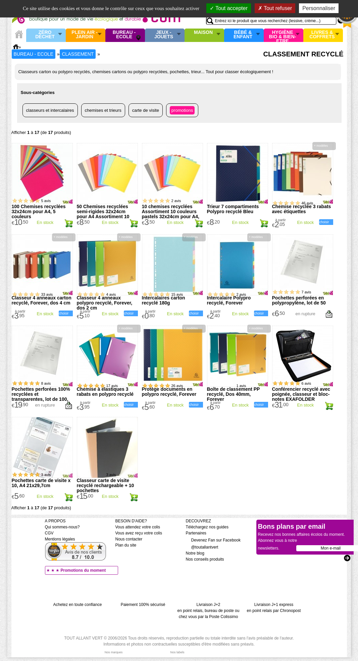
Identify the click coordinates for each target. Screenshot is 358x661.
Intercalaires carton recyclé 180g (163, 300)
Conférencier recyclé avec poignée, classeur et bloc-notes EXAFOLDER (301, 394)
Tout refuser (275, 8)
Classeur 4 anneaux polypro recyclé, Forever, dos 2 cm (105, 303)
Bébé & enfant (243, 34)
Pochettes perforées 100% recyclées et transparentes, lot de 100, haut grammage (41, 396)
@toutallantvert (202, 547)
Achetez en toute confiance (77, 604)
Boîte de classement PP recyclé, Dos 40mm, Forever (233, 394)
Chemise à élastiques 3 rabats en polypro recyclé (105, 391)
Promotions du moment (83, 570)
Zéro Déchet (45, 34)
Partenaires (196, 533)
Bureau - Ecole (124, 34)
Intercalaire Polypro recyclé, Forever (229, 300)
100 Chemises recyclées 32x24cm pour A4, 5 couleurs (39, 211)
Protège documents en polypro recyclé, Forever (169, 391)
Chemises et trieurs (103, 110)
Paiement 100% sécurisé (143, 604)
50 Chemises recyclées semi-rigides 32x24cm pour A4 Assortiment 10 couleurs (103, 214)
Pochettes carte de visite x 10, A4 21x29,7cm (41, 483)
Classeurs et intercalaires (50, 110)
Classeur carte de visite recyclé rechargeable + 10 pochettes (105, 485)
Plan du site (126, 545)
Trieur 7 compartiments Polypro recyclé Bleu (233, 209)
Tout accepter (229, 8)
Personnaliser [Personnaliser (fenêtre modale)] (318, 8)
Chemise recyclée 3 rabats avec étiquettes (301, 209)
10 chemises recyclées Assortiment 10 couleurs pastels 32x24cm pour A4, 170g (170, 214)
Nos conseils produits (205, 559)
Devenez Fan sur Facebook (213, 540)
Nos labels (177, 652)
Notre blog (195, 553)
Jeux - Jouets (163, 34)
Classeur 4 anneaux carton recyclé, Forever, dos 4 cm (41, 300)
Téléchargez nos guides (207, 527)
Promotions (182, 110)
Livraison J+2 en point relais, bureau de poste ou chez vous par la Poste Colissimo (208, 610)
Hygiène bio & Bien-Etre (282, 35)
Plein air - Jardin (84, 34)
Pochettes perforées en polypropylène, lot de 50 (299, 300)
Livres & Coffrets (322, 34)
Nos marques (114, 652)
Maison (203, 32)
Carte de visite (145, 110)
